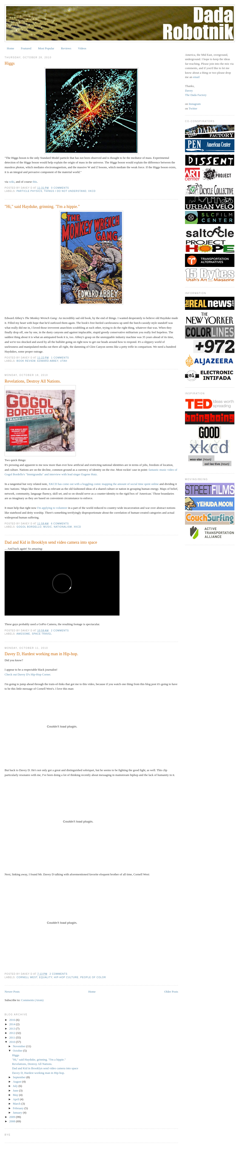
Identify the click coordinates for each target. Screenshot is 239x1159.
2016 (12, 1020)
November (19, 1046)
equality (45, 977)
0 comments (60, 188)
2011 (12, 1037)
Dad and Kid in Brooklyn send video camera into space (51, 542)
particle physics (29, 191)
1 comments (60, 357)
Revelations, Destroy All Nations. (33, 381)
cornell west (27, 977)
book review (26, 361)
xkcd (92, 191)
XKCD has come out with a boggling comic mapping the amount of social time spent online (103, 484)
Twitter (193, 108)
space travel (42, 634)
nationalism (63, 527)
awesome (23, 634)
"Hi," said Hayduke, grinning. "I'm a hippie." (42, 206)
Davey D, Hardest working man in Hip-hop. (41, 654)
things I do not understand (65, 191)
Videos (82, 48)
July (16, 1086)
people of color (93, 977)
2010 (12, 1042)
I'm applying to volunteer (52, 508)
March (17, 1103)
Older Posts (171, 991)
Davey (189, 90)
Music (47, 527)
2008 (12, 1121)
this (34, 181)
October (18, 1050)
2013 (12, 1028)
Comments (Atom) (32, 1000)
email (196, 77)
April (16, 1099)
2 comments (60, 630)
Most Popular (46, 48)
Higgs (9, 63)
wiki (11, 181)
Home (10, 48)
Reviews (66, 48)
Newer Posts (12, 991)
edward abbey (47, 361)
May (16, 1095)
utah (63, 361)
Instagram (195, 104)
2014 (12, 1024)
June (16, 1090)
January (18, 1112)
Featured (26, 48)
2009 (12, 1117)
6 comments (60, 523)
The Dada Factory (196, 95)
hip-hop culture (66, 977)
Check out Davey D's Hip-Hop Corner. (28, 674)
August (17, 1081)
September (19, 1077)
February (18, 1108)
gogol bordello (29, 527)
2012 (12, 1033)
